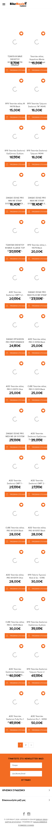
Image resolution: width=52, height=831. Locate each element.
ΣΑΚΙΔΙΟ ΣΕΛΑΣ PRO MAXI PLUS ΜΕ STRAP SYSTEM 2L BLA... (36, 295)
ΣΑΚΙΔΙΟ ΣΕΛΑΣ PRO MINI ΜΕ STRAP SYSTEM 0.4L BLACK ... (15, 201)
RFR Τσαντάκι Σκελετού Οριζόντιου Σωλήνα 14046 (15, 153)
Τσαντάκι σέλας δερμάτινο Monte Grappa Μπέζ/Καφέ (37, 59)
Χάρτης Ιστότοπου (13, 822)
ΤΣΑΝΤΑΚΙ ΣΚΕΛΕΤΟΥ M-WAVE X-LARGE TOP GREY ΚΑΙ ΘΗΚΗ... (15, 248)
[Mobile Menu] (4, 4)
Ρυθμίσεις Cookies (26, 825)
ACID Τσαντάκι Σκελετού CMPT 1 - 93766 (15, 483)
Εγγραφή (26, 780)
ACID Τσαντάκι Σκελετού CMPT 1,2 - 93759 (15, 295)
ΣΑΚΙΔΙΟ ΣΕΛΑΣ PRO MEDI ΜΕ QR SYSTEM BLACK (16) (15, 436)
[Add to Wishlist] (21, 33)
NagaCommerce (40, 822)
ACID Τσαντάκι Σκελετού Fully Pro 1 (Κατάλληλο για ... (15, 719)
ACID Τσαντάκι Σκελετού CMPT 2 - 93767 (37, 483)
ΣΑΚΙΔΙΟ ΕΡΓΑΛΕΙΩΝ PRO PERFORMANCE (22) (15, 342)
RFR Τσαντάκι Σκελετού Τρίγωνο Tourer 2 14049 (37, 672)
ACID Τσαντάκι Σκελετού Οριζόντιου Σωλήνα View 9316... (15, 672)
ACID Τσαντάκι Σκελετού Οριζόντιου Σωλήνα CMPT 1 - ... (37, 436)
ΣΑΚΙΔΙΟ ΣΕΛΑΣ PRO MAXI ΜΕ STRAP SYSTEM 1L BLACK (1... (37, 201)
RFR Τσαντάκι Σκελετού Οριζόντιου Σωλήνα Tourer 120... (37, 625)
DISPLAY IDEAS (41, 819)
